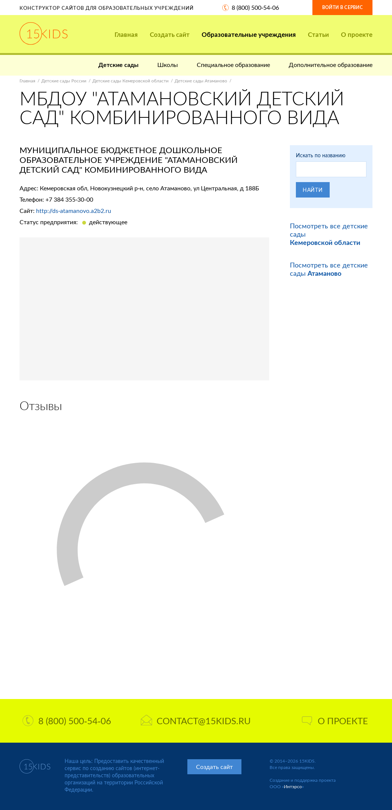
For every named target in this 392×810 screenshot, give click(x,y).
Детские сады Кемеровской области (130, 81)
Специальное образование (233, 64)
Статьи (318, 34)
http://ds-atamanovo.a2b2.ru (73, 210)
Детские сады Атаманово (201, 81)
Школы (167, 64)
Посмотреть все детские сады (329, 269)
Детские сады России (63, 81)
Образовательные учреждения (249, 34)
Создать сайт (170, 34)
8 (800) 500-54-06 (255, 7)
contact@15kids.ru (196, 720)
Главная (126, 34)
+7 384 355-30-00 (69, 199)
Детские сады (118, 64)
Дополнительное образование (330, 64)
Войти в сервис (342, 7)
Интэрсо (293, 786)
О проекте (356, 34)
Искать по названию (320, 155)
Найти (313, 190)
